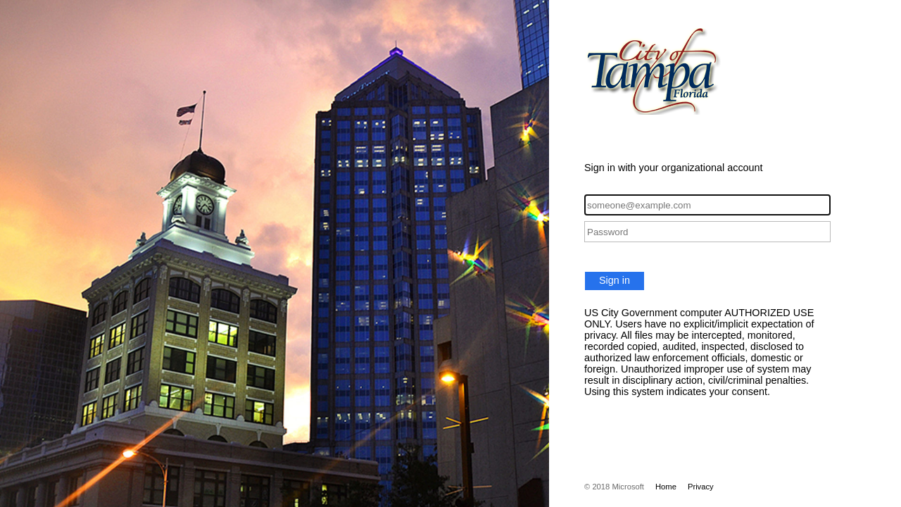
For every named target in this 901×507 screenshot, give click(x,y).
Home (665, 486)
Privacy (701, 486)
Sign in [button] (614, 280)
